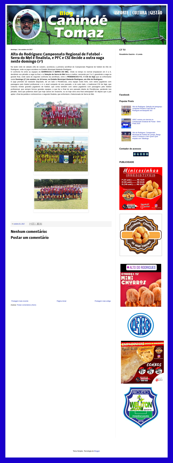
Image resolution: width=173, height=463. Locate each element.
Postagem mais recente (19, 301)
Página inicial (61, 301)
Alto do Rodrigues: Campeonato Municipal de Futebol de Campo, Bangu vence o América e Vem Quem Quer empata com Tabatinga (146, 135)
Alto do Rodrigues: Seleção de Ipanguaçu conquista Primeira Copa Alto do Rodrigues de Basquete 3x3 (147, 108)
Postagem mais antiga (103, 301)
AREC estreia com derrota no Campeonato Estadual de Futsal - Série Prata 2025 (146, 121)
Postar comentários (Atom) (26, 305)
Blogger (97, 451)
